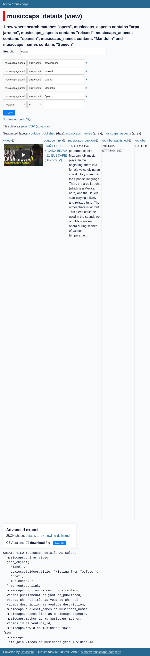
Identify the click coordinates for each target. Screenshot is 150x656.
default (30, 535)
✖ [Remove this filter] (86, 62)
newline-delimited (58, 535)
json (24, 126)
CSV (32, 126)
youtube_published (42, 133)
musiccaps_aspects (117, 133)
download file (38, 542)
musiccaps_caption (81, 140)
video (7, 140)
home (7, 4)
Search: (8, 51)
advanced (43, 126)
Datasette (27, 652)
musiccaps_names (79, 133)
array (40, 535)
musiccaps (20, 4)
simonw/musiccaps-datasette (101, 652)
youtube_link (53, 140)
